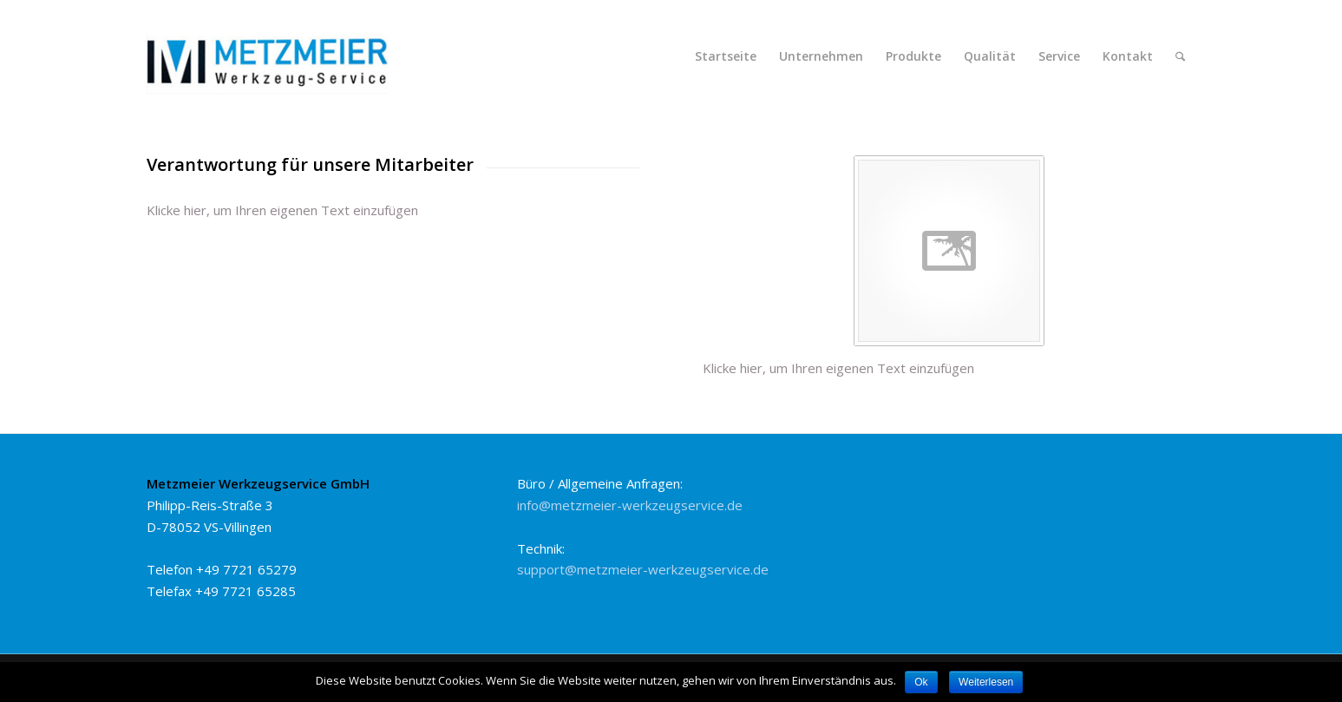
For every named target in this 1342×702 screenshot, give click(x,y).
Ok (920, 682)
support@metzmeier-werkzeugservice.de (643, 569)
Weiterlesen (986, 682)
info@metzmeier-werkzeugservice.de (630, 505)
